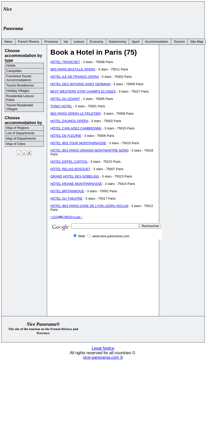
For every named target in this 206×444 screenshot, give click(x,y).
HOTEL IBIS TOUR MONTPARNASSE (78, 143)
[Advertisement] (109, 14)
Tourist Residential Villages (19, 107)
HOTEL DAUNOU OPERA (69, 121)
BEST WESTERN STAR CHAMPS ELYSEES (83, 91)
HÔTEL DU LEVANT (65, 99)
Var (65, 41)
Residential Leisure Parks (20, 98)
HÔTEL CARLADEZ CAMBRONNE (76, 128)
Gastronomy (118, 41)
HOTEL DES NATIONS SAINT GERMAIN (80, 84)
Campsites (14, 71)
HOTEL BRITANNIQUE (67, 191)
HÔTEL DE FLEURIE (65, 136)
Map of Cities (15, 144)
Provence (51, 41)
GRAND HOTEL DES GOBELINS (74, 176)
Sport (136, 41)
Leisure (79, 41)
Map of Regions (17, 128)
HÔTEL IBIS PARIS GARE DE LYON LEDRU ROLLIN (89, 206)
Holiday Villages (18, 91)
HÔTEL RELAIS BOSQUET (70, 169)
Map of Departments (21, 138)
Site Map (196, 41)
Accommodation (156, 41)
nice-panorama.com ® (103, 357)
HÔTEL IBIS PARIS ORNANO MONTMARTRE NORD (89, 150)
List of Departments (20, 133)
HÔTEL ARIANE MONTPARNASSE (76, 184)
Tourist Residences (20, 85)
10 (70, 217)
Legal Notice (103, 348)
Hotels (11, 65)
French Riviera (28, 41)
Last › (78, 217)
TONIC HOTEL (61, 106)
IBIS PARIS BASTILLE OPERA (72, 69)
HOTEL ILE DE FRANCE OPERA (74, 77)
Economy (96, 41)
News (8, 41)
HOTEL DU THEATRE (66, 198)
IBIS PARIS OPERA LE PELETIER (75, 113)
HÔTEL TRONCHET (65, 62)
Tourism (179, 41)
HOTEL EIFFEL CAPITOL (69, 162)
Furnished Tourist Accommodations (18, 78)
